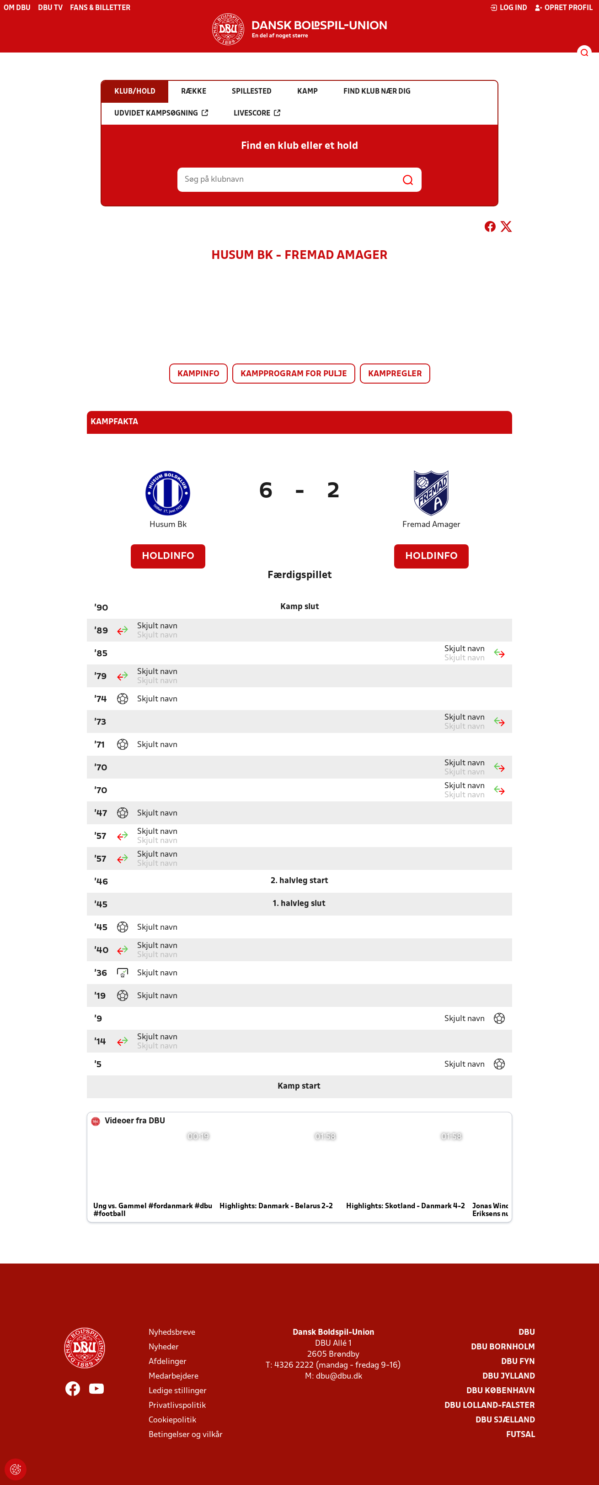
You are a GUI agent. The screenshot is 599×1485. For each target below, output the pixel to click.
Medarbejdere (173, 1376)
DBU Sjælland (505, 1420)
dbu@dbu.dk (339, 1376)
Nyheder (164, 1347)
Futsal (520, 1435)
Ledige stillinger (178, 1391)
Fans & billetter (100, 8)
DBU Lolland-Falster (489, 1406)
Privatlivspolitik (177, 1406)
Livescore (257, 113)
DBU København (500, 1391)
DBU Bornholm (503, 1347)
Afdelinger (168, 1362)
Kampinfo (198, 374)
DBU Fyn (518, 1362)
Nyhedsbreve (172, 1333)
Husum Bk (168, 525)
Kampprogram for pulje (294, 374)
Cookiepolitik (172, 1420)
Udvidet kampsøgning (161, 113)
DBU (527, 1333)
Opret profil (564, 8)
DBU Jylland (508, 1376)
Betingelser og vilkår (186, 1435)
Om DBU (17, 8)
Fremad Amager (431, 525)
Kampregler (395, 374)
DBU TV (50, 8)
